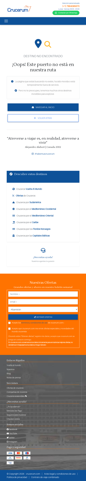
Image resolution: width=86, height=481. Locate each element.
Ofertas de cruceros (15, 388)
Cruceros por (26, 202)
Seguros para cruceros (16, 415)
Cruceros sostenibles (17, 396)
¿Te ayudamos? (13, 406)
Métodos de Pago (14, 411)
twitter (11, 437)
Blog (9, 373)
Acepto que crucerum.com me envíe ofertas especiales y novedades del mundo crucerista (43, 330)
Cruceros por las (31, 235)
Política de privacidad (17, 477)
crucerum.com (33, 473)
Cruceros (27, 189)
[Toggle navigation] (6, 21)
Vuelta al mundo (14, 365)
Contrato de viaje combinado (45, 477)
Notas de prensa (14, 377)
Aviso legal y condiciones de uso (59, 473)
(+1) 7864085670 (70, 6)
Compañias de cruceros (17, 392)
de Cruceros (23, 195)
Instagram (12, 441)
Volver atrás (43, 118)
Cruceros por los (31, 229)
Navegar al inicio (43, 107)
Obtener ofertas (43, 317)
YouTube (12, 433)
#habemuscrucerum (43, 153)
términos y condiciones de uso (34, 322)
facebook (12, 429)
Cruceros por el (34, 209)
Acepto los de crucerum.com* (38, 322)
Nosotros (10, 369)
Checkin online (13, 419)
